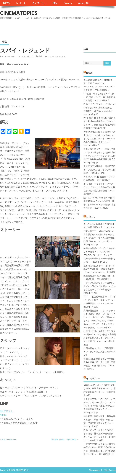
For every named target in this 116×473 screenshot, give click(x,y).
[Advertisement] (58, 28)
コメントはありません (56, 56)
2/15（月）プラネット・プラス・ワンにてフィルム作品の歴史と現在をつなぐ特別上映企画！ (99, 187)
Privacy (67, 3)
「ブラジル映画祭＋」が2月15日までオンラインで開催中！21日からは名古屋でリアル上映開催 (100, 286)
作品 (55, 3)
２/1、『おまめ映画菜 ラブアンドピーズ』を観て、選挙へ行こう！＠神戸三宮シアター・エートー (100, 300)
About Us (83, 3)
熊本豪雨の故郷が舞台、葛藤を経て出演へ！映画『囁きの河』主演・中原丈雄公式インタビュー (99, 419)
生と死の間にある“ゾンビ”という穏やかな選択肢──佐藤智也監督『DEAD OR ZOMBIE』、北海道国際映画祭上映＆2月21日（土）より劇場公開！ (99, 272)
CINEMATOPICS (18, 13)
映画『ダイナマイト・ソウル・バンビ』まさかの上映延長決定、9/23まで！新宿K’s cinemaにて (99, 107)
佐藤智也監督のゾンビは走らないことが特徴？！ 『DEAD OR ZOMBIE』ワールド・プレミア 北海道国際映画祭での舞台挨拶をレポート (99, 255)
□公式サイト (6, 410)
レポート (21, 3)
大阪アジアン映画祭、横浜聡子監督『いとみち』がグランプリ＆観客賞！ (99, 169)
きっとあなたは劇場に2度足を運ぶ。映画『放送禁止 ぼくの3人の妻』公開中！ (99, 227)
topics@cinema (8, 56)
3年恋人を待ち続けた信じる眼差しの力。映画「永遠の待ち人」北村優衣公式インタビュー (99, 388)
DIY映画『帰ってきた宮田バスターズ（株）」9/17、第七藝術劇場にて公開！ (99, 97)
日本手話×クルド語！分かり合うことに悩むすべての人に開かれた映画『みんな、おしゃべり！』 (99, 238)
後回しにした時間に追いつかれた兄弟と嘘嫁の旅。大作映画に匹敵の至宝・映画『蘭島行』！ (99, 362)
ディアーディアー (9, 439)
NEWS (6, 3)
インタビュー (39, 3)
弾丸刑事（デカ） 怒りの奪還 (63, 439)
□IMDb (3, 414)
